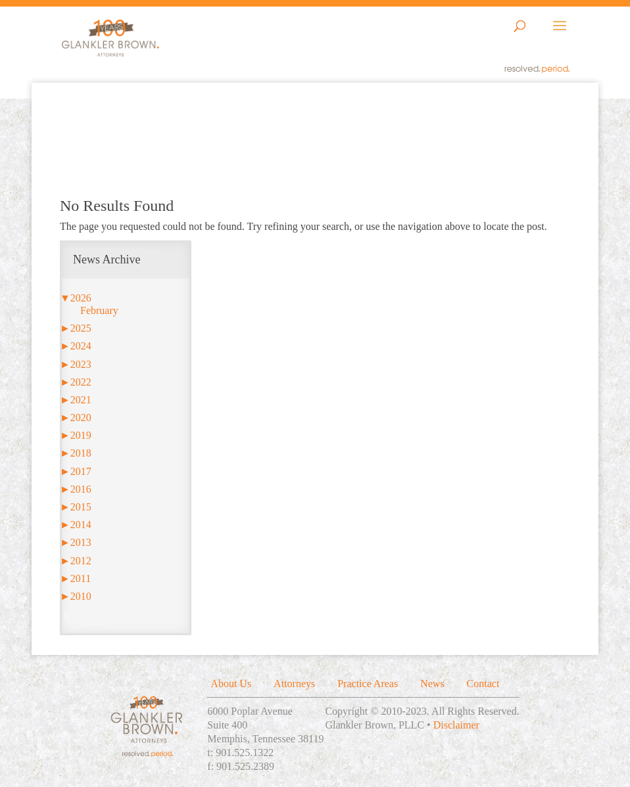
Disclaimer (456, 725)
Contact (483, 683)
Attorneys (294, 683)
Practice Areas (367, 683)
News (432, 683)
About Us (230, 683)
